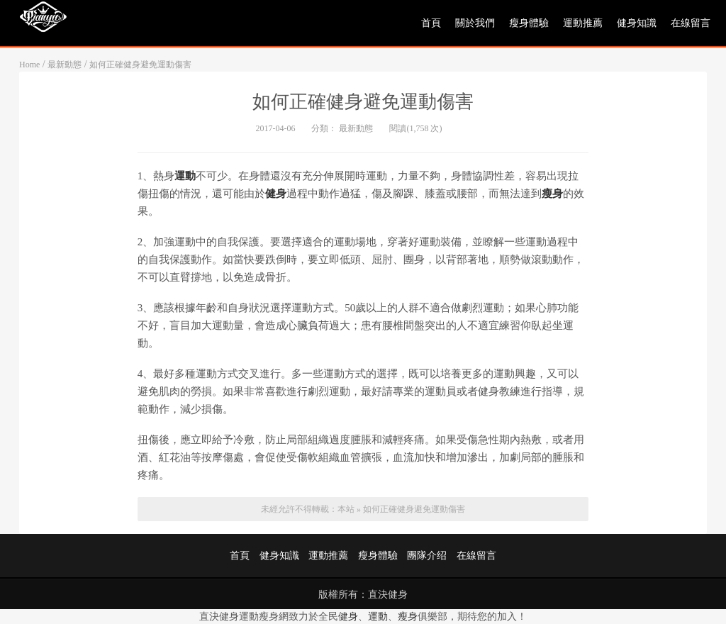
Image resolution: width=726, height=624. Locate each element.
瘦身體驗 (529, 23)
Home (29, 64)
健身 (348, 616)
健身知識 (637, 23)
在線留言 (690, 23)
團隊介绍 (427, 555)
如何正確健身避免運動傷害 (140, 64)
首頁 (431, 23)
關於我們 (475, 23)
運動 (378, 616)
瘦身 (408, 616)
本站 (345, 509)
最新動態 (65, 64)
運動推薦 (583, 23)
